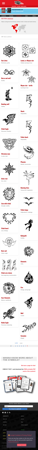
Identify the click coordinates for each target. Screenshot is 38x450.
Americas (10, 18)
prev (16, 343)
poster (4, 432)
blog (22, 422)
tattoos (22, 416)
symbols (5, 429)
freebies (23, 429)
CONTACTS (5, 416)
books (4, 435)
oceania (3, 15)
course (4, 438)
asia (26, 15)
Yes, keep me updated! (15, 409)
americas (19, 15)
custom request (24, 424)
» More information (13, 441)
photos (22, 419)
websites (5, 422)
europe (11, 15)
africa (34, 15)
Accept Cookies (22, 445)
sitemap (4, 424)
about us (5, 419)
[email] (18, 406)
